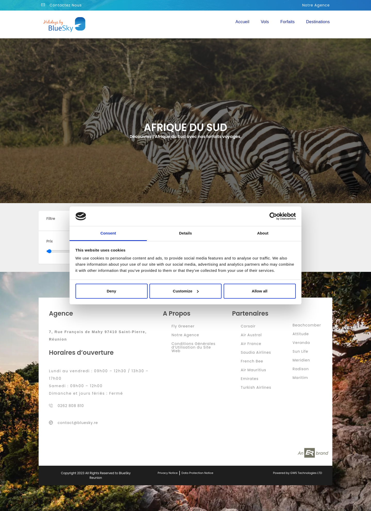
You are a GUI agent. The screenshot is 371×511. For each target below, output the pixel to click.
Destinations (318, 22)
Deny (111, 291)
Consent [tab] (108, 233)
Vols (265, 22)
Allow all (259, 291)
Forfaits (287, 22)
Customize (186, 291)
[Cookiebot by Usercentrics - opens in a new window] (273, 216)
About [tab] (262, 233)
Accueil (242, 22)
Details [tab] (185, 233)
